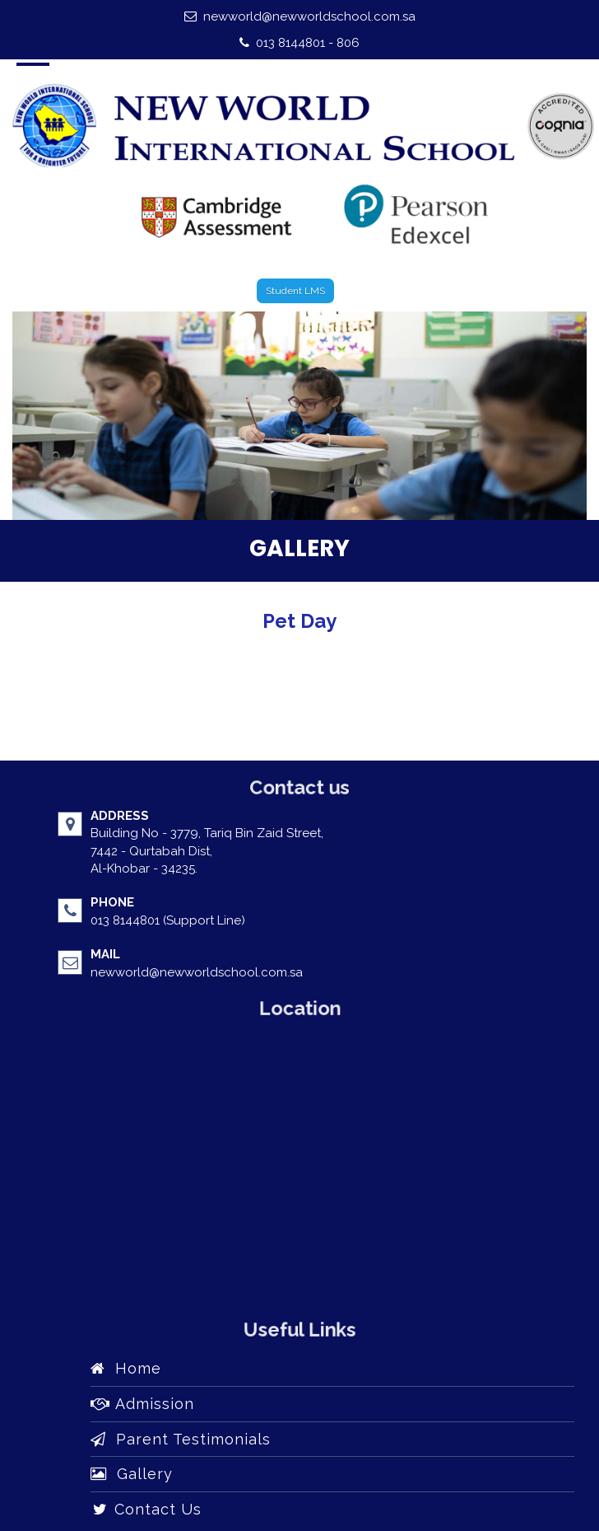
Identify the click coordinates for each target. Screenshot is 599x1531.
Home (126, 1368)
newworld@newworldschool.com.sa (300, 16)
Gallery (132, 1473)
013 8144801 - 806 (299, 42)
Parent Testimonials (181, 1439)
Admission (142, 1403)
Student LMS (295, 291)
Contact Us (146, 1509)
